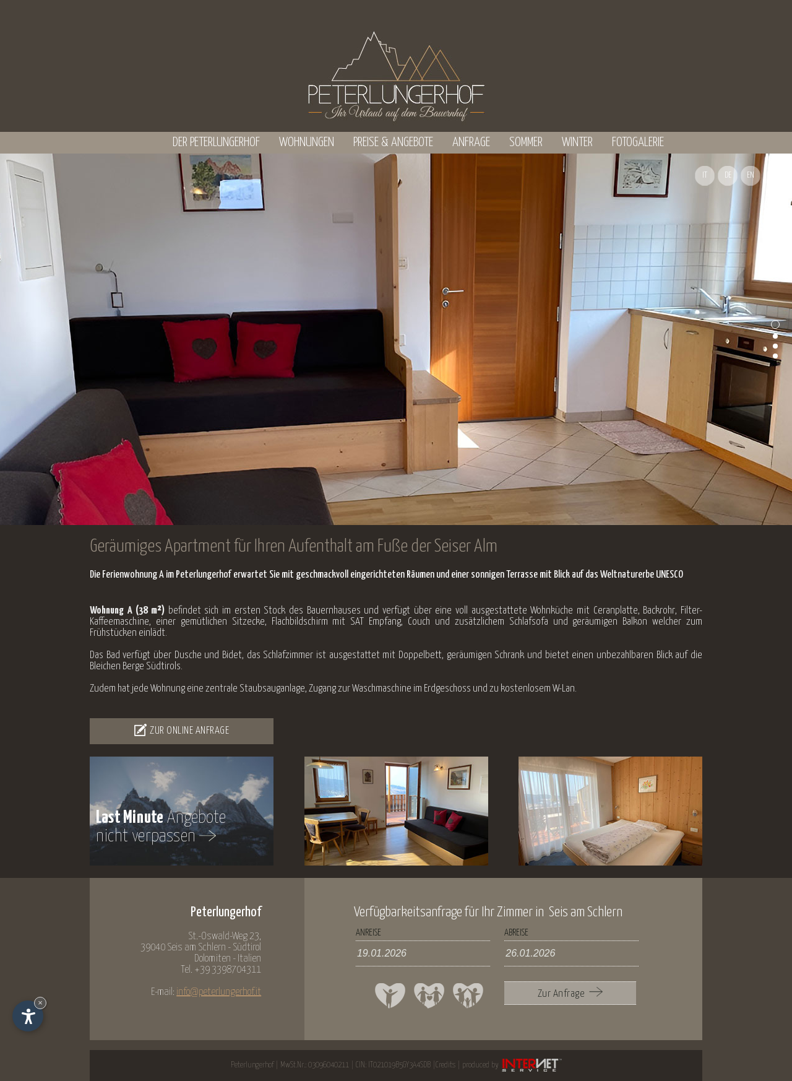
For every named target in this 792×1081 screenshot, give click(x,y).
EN (750, 175)
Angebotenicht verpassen (161, 827)
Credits (445, 1065)
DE (728, 175)
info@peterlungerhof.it (218, 992)
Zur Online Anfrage (181, 730)
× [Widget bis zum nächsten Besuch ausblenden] (40, 1002)
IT (704, 175)
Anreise (368, 932)
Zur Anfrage (570, 993)
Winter (577, 142)
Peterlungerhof (252, 1065)
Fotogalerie (638, 142)
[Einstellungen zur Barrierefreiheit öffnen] (27, 1016)
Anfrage (471, 142)
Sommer (526, 142)
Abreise (516, 932)
